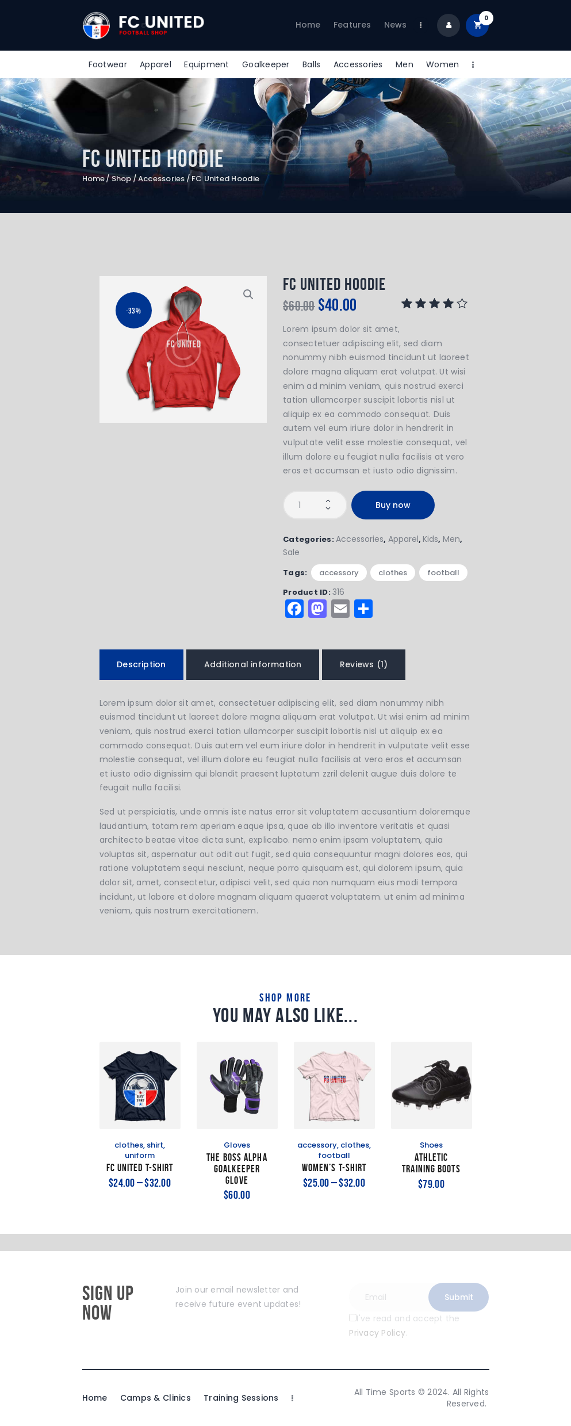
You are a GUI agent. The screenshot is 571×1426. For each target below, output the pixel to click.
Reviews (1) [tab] (364, 664)
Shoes (431, 1145)
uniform (140, 1155)
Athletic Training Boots (431, 1163)
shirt (155, 1145)
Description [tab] (141, 664)
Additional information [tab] (252, 664)
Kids (430, 539)
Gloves (237, 1145)
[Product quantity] (315, 505)
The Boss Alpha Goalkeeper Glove (236, 1169)
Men (451, 539)
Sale (291, 552)
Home (93, 179)
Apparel (403, 539)
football (443, 572)
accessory (339, 572)
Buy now (393, 505)
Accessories (161, 179)
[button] (248, 294)
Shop (122, 178)
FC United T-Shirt (140, 1168)
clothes (392, 572)
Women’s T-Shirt (334, 1168)
